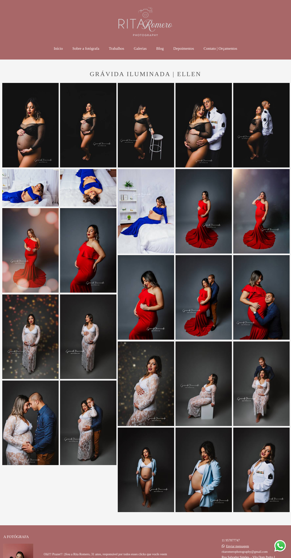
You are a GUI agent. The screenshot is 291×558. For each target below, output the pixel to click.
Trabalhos (116, 48)
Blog (160, 48)
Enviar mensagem (237, 546)
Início (58, 48)
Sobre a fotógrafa (86, 48)
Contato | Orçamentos (220, 48)
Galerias (140, 48)
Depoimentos (183, 48)
